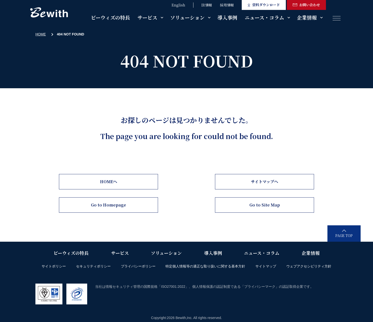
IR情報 (206, 4)
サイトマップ (265, 266)
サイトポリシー (54, 266)
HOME (40, 34)
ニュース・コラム (264, 17)
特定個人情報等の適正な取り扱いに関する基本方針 (205, 266)
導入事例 (227, 17)
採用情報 (227, 4)
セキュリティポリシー (93, 266)
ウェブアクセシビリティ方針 (308, 266)
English (178, 4)
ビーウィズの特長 (110, 17)
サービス (147, 17)
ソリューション (187, 17)
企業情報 (307, 17)
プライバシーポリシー (138, 266)
